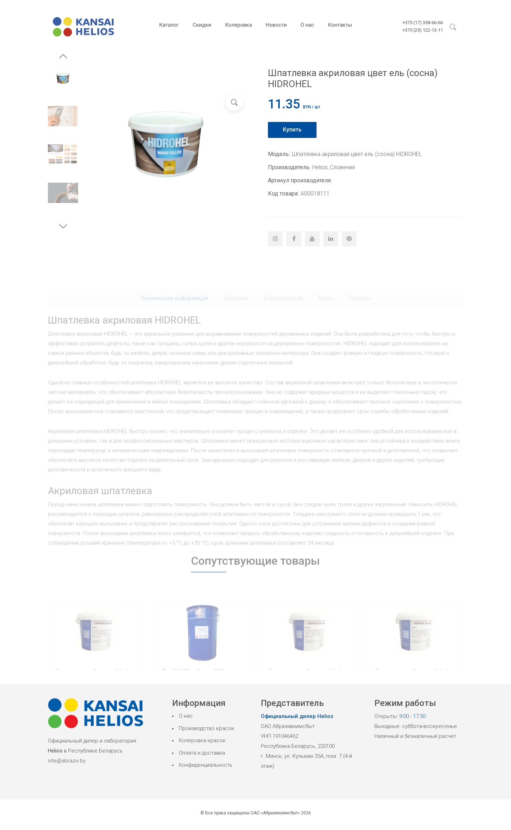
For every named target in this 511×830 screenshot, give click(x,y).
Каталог (169, 25)
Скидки (202, 25)
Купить (292, 129)
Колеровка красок (202, 740)
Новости (276, 25)
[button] (63, 57)
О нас (307, 25)
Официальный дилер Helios (297, 716)
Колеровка (238, 25)
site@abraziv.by (67, 760)
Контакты (340, 25)
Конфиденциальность (205, 765)
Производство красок (206, 728)
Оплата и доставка (202, 753)
